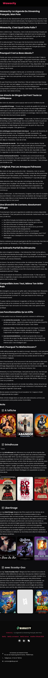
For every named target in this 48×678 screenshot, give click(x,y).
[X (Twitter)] (28, 640)
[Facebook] (19, 640)
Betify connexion (13, 637)
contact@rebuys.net (11, 661)
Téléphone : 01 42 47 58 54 (13, 658)
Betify (4, 637)
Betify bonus (24, 637)
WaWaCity (9, 633)
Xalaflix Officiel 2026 (37, 637)
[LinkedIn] (24, 640)
